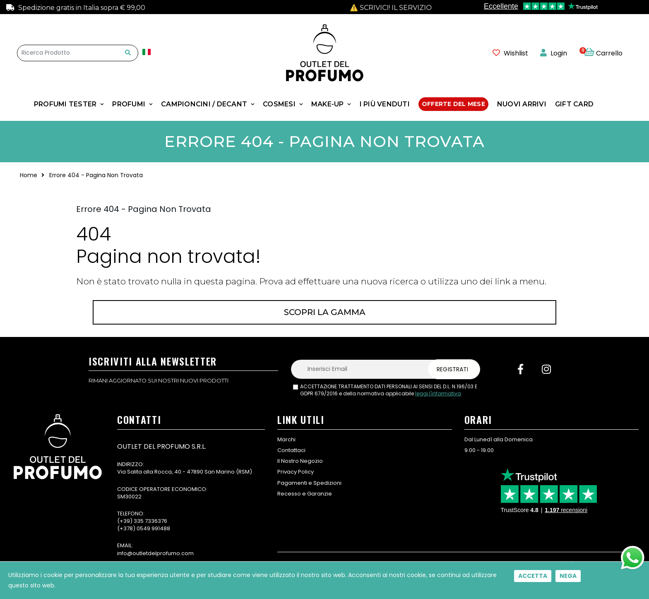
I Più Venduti (385, 104)
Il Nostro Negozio (300, 461)
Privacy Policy (295, 472)
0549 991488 (153, 528)
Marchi (286, 439)
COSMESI (279, 104)
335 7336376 (150, 521)
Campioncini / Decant (204, 104)
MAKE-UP (327, 104)
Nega (568, 576)
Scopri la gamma (324, 312)
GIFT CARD (574, 104)
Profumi (128, 104)
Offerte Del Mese (453, 104)
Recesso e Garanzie (304, 494)
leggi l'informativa (438, 393)
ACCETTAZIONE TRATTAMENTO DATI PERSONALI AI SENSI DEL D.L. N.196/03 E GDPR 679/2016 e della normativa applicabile (388, 390)
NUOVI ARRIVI (521, 104)
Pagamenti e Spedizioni (309, 483)
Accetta (532, 576)
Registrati (452, 369)
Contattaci (291, 450)
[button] (608, 53)
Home (28, 175)
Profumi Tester (65, 104)
